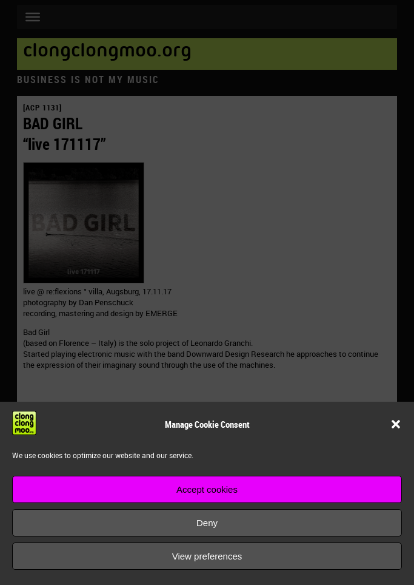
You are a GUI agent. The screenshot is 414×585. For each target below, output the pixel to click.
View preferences (207, 556)
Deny (207, 523)
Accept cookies (207, 489)
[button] (396, 424)
